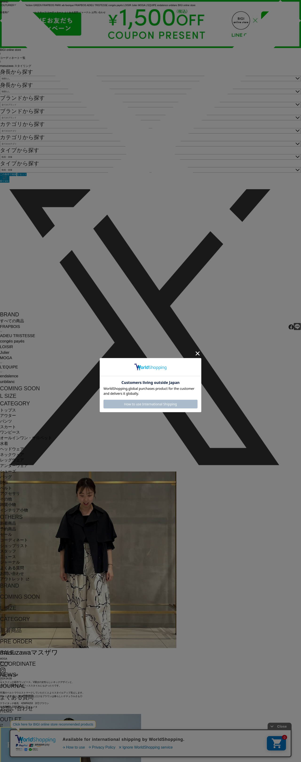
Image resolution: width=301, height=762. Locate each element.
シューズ (8, 471)
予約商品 (8, 529)
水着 (4, 443)
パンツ (6, 421)
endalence (9, 376)
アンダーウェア (14, 466)
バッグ (6, 477)
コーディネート (14, 540)
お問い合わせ (12, 573)
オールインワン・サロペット (26, 438)
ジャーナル (10, 562)
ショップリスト (14, 546)
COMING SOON (20, 388)
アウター (8, 415)
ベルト (6, 488)
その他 (6, 499)
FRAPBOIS (10, 326)
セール (6, 534)
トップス (8, 410)
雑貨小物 (8, 504)
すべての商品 (12, 321)
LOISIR (6, 347)
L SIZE (8, 396)
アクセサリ (10, 493)
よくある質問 (12, 568)
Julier (4, 352)
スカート (8, 427)
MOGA (6, 358)
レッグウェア (12, 460)
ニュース (8, 557)
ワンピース (10, 432)
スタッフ (8, 551)
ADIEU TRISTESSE (17, 336)
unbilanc (7, 381)
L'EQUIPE (9, 367)
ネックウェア (12, 454)
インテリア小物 (14, 510)
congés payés (12, 341)
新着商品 (8, 523)
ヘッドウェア (12, 449)
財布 (4, 482)
